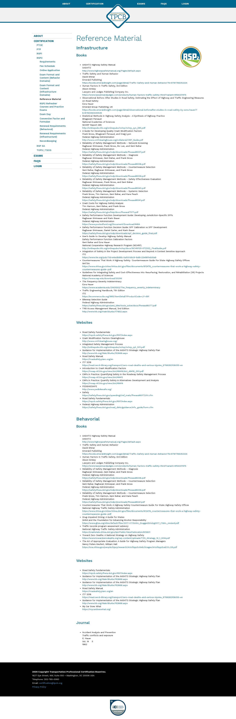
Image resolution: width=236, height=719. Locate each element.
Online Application (50, 70)
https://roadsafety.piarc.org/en (97, 359)
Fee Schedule (47, 66)
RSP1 (39, 53)
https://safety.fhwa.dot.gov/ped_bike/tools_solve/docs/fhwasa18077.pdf (119, 305)
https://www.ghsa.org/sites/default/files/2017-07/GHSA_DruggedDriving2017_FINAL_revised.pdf (130, 523)
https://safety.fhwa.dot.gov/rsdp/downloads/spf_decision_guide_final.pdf (119, 233)
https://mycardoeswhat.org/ (96, 609)
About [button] (66, 3)
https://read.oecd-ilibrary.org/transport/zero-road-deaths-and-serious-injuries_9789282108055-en (132, 365)
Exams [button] (141, 3)
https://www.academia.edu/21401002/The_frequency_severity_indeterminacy (121, 287)
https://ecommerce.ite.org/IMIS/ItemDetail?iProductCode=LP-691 (116, 296)
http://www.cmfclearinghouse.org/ (100, 341)
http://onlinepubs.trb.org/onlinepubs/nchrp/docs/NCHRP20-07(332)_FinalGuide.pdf (124, 248)
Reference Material (49, 99)
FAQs (164, 3)
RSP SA (41, 146)
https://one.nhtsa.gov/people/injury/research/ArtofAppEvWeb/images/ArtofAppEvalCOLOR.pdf (129, 547)
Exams (38, 155)
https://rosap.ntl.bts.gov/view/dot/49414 (102, 383)
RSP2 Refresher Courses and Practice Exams (52, 106)
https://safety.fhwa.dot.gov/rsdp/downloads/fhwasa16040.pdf (114, 188)
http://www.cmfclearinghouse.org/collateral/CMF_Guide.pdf (112, 140)
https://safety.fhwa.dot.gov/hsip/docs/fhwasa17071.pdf (110, 212)
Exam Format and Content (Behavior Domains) (50, 77)
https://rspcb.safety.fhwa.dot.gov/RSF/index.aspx (107, 335)
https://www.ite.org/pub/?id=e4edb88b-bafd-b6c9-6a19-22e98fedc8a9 (119, 257)
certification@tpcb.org (50, 683)
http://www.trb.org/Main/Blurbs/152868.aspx (105, 353)
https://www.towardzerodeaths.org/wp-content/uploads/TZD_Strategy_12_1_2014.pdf (126, 538)
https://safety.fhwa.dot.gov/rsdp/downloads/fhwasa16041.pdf (113, 200)
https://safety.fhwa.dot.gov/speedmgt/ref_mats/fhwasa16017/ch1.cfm (117, 395)
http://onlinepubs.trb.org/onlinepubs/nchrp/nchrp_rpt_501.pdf (113, 347)
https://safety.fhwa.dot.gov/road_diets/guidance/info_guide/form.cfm (117, 407)
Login (185, 3)
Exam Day (45, 114)
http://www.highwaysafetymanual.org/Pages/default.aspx (111, 71)
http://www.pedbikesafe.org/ (97, 389)
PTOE (40, 45)
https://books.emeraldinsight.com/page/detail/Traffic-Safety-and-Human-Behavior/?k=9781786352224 (134, 83)
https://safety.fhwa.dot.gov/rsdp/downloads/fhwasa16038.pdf (114, 164)
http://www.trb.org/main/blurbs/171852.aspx (104, 311)
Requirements (47, 61)
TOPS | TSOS (44, 150)
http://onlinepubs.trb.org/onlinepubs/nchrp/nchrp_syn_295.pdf (113, 128)
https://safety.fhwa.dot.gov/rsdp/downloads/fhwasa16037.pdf (113, 152)
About (38, 35)
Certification (44, 41)
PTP (39, 49)
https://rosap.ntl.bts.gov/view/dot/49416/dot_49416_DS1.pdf (113, 371)
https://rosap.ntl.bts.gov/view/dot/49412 (102, 377)
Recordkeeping (48, 141)
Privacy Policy (39, 687)
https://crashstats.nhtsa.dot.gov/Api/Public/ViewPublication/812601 (116, 532)
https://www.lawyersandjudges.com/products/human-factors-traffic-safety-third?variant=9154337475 (134, 95)
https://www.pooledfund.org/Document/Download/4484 (111, 224)
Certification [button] (95, 3)
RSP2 (39, 58)
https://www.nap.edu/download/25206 (102, 278)
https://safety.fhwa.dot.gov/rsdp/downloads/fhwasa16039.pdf (114, 176)
